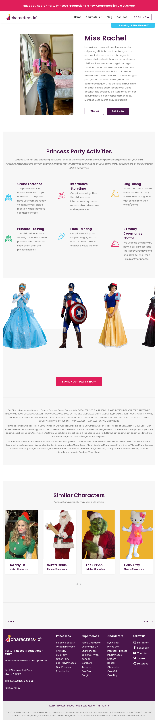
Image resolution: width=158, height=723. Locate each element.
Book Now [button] (118, 111)
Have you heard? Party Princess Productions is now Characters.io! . (79, 6)
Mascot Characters (134, 569)
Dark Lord (87, 662)
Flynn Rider (113, 642)
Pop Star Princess (117, 650)
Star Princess (89, 650)
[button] (21, 534)
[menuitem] (77, 17)
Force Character (91, 642)
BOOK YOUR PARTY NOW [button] (79, 381)
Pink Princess (114, 654)
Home (77, 17)
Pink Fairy (61, 650)
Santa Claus (57, 565)
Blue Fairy (61, 654)
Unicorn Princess (65, 646)
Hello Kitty (132, 565)
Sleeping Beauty (65, 642)
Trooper (86, 667)
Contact (121, 17)
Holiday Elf (17, 565)
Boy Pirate (87, 671)
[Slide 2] (80, 584)
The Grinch (94, 565)
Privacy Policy (12, 687)
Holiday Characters (18, 569)
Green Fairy (62, 658)
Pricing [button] (94, 111)
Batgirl (85, 675)
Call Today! (133, 25)
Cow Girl (112, 671)
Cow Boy (112, 675)
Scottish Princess (66, 662)
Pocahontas (63, 671)
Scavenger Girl (90, 646)
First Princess (63, 667)
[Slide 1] (77, 584)
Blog (109, 17)
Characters (94, 17)
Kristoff (111, 658)
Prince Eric (113, 646)
